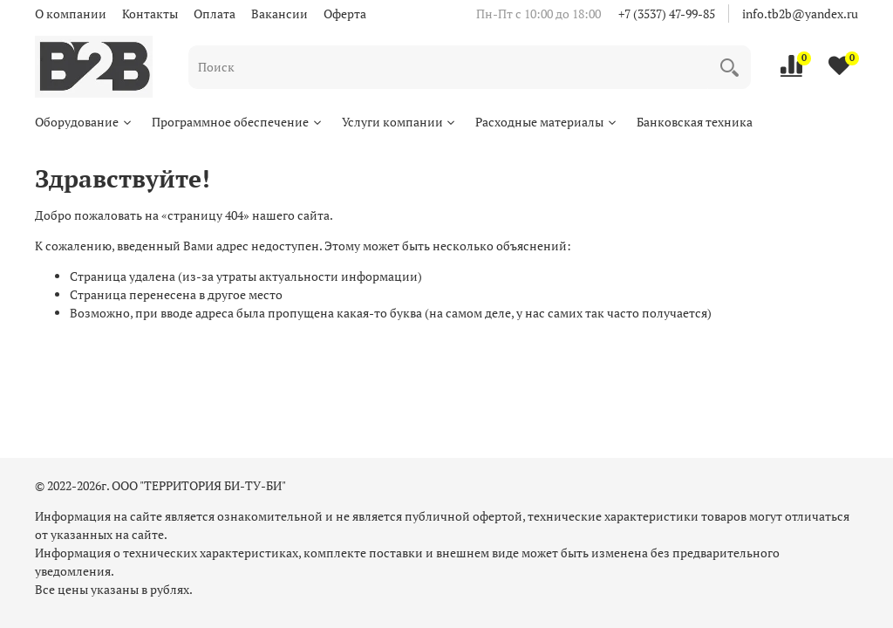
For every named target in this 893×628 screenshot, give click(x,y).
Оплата (214, 13)
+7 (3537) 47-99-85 (666, 13)
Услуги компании (400, 121)
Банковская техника (695, 121)
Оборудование (84, 121)
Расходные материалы (546, 121)
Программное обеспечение (238, 121)
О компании (70, 13)
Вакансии (279, 13)
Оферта (345, 13)
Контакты (150, 13)
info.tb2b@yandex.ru (800, 13)
